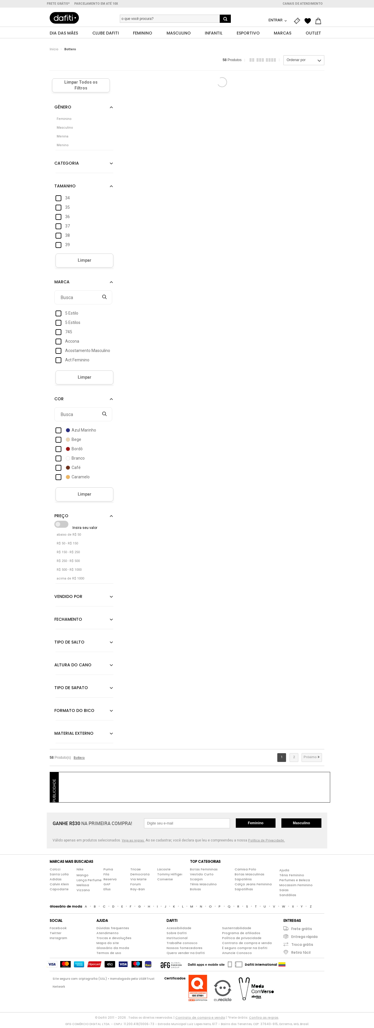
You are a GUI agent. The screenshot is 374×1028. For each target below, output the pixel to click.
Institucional (177, 940)
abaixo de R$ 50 (69, 536)
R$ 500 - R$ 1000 (69, 571)
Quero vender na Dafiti (186, 955)
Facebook (58, 930)
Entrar (276, 20)
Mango (83, 877)
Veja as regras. (133, 842)
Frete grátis (301, 930)
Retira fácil (301, 954)
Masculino (301, 825)
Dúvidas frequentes (112, 930)
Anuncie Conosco (237, 955)
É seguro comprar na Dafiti (244, 950)
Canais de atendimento (303, 4)
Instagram (58, 940)
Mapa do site (107, 945)
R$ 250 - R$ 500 (68, 563)
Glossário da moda (112, 950)
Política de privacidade (242, 940)
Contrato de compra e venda (247, 945)
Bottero (70, 51)
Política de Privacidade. (266, 842)
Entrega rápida (304, 938)
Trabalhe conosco (182, 945)
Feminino (255, 825)
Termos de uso (108, 955)
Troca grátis (302, 946)
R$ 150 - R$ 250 (68, 554)
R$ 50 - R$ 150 (67, 545)
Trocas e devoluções (113, 940)
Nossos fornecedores (184, 950)
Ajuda (284, 872)
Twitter (55, 935)
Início (54, 51)
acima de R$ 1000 (70, 580)
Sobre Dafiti (177, 935)
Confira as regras (263, 1019)
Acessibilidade (179, 930)
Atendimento (107, 935)
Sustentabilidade (236, 930)
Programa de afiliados (241, 935)
